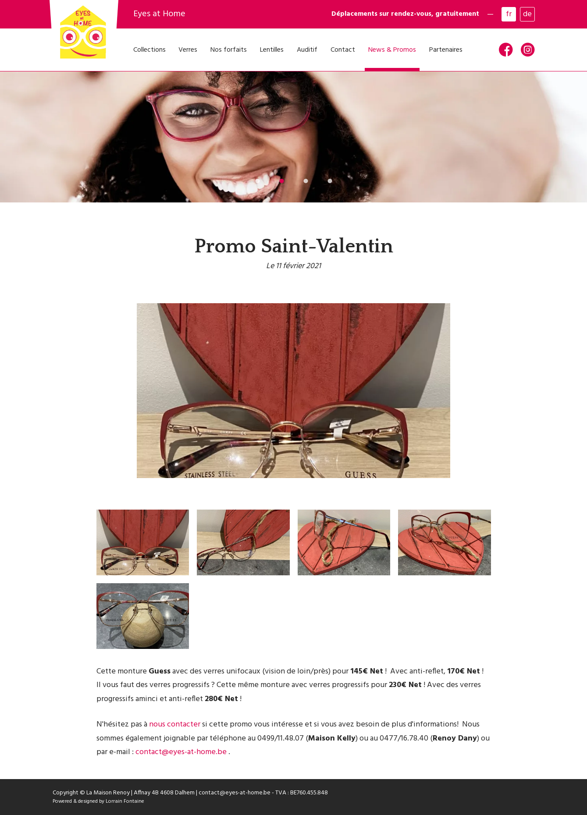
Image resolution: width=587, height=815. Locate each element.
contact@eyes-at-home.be (181, 752)
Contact (343, 50)
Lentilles (272, 50)
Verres (187, 50)
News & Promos (392, 50)
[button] (257, 181)
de (527, 14)
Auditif (307, 50)
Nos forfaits (228, 50)
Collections (149, 50)
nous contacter (174, 724)
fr (509, 14)
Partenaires (445, 50)
